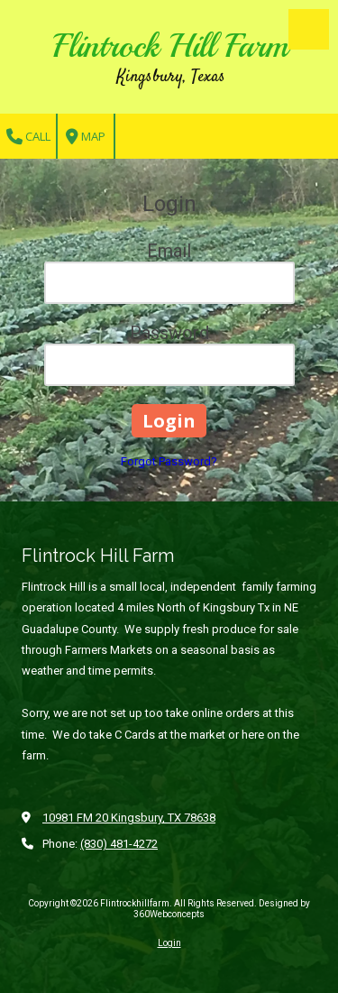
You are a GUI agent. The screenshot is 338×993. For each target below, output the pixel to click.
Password (169, 333)
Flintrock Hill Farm (170, 45)
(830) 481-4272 (119, 843)
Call (28, 136)
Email (169, 251)
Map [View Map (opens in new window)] (85, 136)
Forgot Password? (169, 461)
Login (169, 943)
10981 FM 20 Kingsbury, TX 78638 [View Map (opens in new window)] (128, 817)
